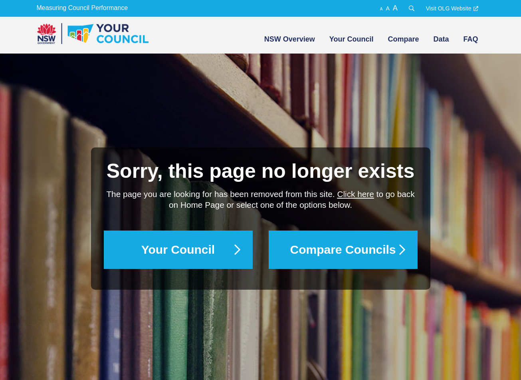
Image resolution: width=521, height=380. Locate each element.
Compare (403, 39)
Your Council (351, 39)
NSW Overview (289, 39)
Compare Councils (343, 249)
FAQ (470, 39)
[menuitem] (288, 39)
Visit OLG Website (448, 8)
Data (441, 39)
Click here (355, 194)
